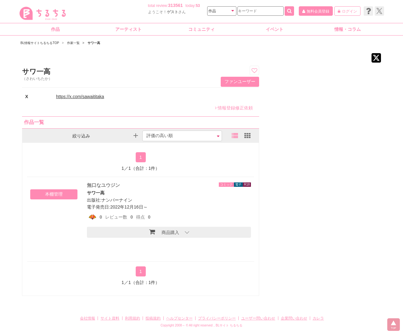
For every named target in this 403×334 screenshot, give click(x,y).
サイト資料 (109, 318)
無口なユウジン (103, 185)
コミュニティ (201, 29)
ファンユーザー (239, 81)
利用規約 (132, 318)
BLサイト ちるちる (229, 325)
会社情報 (87, 318)
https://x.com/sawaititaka (80, 96)
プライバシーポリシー (217, 318)
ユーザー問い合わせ (258, 318)
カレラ (318, 318)
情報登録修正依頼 (234, 107)
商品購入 (164, 232)
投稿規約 (153, 318)
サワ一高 (96, 192)
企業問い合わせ (294, 318)
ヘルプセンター (179, 318)
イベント (274, 29)
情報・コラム (347, 29)
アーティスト (128, 29)
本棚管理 (54, 194)
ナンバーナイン (116, 200)
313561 (175, 5)
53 (198, 5)
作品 (55, 29)
